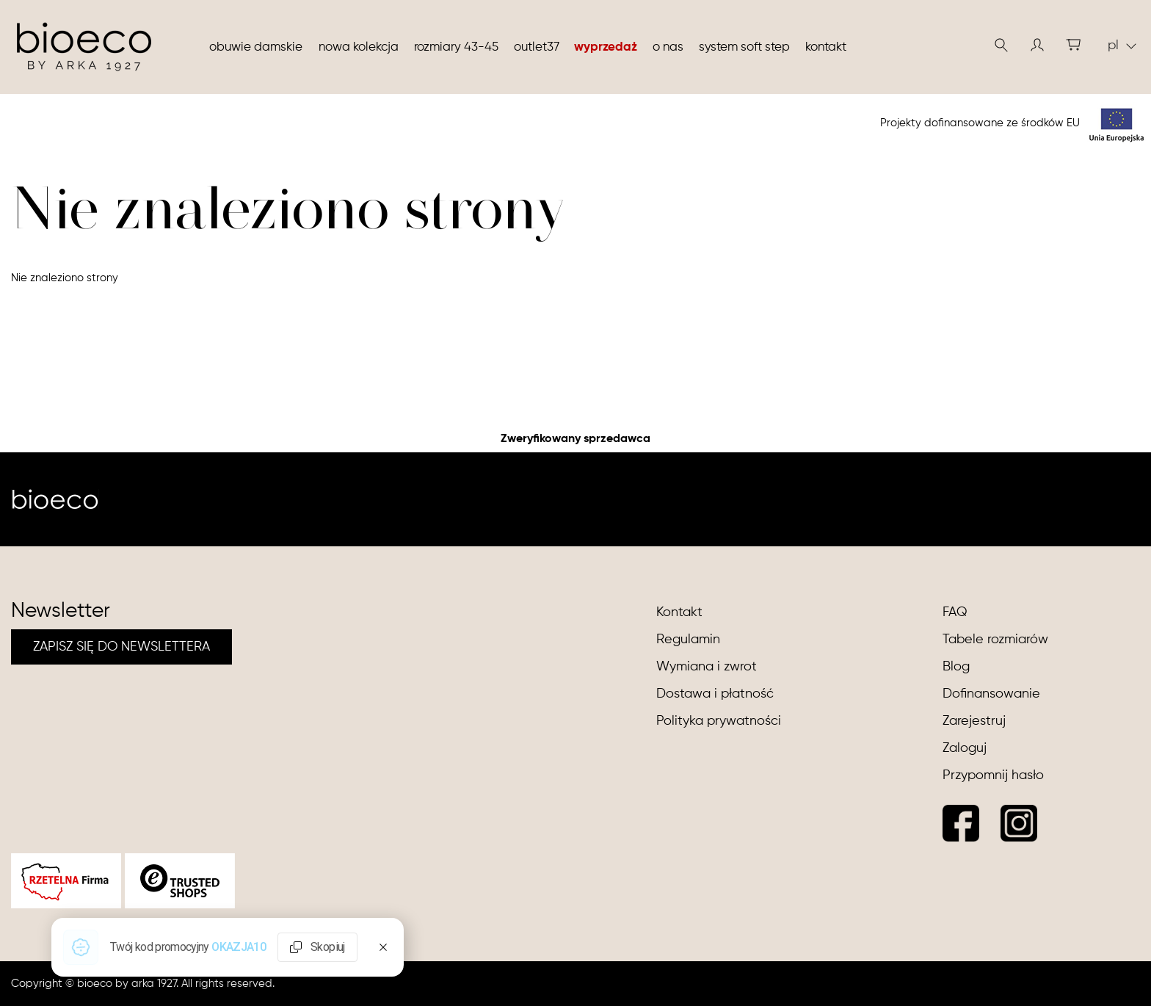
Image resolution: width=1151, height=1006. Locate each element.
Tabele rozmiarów (995, 639)
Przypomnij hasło (993, 775)
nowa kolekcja (359, 47)
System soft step (744, 47)
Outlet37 (536, 47)
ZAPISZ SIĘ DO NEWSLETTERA (121, 647)
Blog (956, 666)
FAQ (955, 612)
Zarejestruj (974, 721)
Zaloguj (965, 748)
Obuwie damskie (255, 47)
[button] (1037, 45)
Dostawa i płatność (715, 694)
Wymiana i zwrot (706, 666)
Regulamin (688, 639)
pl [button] (1122, 45)
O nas (668, 47)
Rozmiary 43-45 (456, 47)
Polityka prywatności (718, 721)
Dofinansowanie (991, 694)
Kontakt (825, 47)
